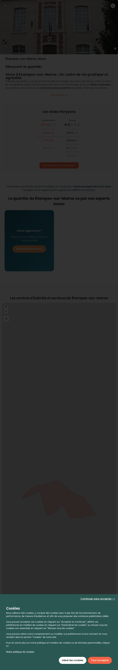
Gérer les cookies (72, 660)
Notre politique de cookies (20, 652)
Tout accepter (100, 660)
